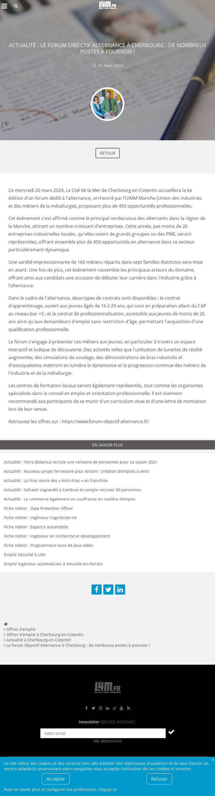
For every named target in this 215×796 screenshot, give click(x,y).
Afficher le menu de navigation (4, 6)
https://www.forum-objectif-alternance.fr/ (105, 421)
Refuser (159, 779)
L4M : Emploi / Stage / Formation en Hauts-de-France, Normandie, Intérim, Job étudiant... (107, 6)
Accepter (55, 779)
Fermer (213, 759)
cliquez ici (107, 789)
